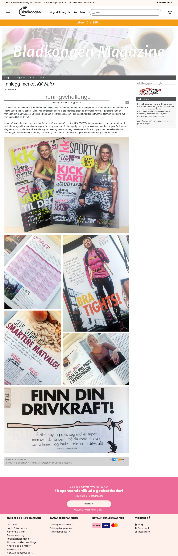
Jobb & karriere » (17, 528)
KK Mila (24, 463)
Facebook (142, 528)
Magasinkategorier (60, 12)
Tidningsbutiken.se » (61, 524)
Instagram (142, 531)
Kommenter (11, 460)
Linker (42, 77)
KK (19, 463)
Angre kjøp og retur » (19, 546)
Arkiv (32, 77)
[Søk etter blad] (93, 12)
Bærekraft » (14, 549)
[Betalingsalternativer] (105, 525)
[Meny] (7, 12)
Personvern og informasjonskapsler (19, 537)
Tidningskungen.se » (61, 528)
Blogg (7, 77)
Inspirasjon (11, 463)
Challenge (67, 463)
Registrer (89, 503)
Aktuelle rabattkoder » (20, 553)
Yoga (51, 463)
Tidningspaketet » (60, 531)
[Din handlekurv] (171, 12)
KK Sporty (32, 463)
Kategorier (20, 77)
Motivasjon (43, 463)
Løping (58, 463)
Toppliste (79, 12)
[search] (125, 12)
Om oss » (12, 524)
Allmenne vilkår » (16, 531)
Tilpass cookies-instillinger (22, 542)
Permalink (21, 460)
